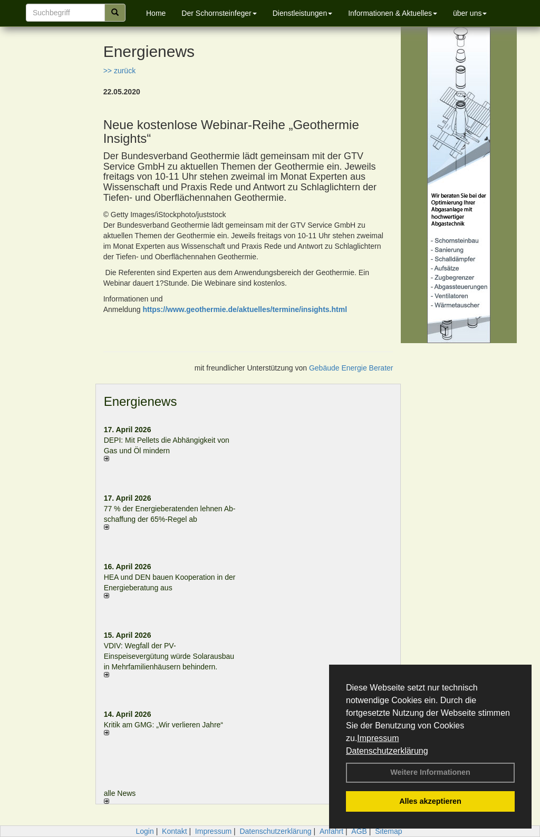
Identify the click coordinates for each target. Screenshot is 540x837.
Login (144, 831)
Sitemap (388, 831)
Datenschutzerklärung (387, 750)
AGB (359, 831)
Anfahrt (331, 831)
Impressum (378, 738)
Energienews (140, 401)
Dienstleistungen (303, 13)
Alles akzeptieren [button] (430, 801)
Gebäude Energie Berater (351, 368)
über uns (470, 13)
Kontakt (174, 831)
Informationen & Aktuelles (392, 13)
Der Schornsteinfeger (218, 13)
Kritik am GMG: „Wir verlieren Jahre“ (163, 725)
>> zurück (119, 70)
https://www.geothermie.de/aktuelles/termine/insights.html (244, 309)
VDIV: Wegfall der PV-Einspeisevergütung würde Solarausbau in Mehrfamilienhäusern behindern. (169, 656)
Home (156, 13)
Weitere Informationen (430, 772)
